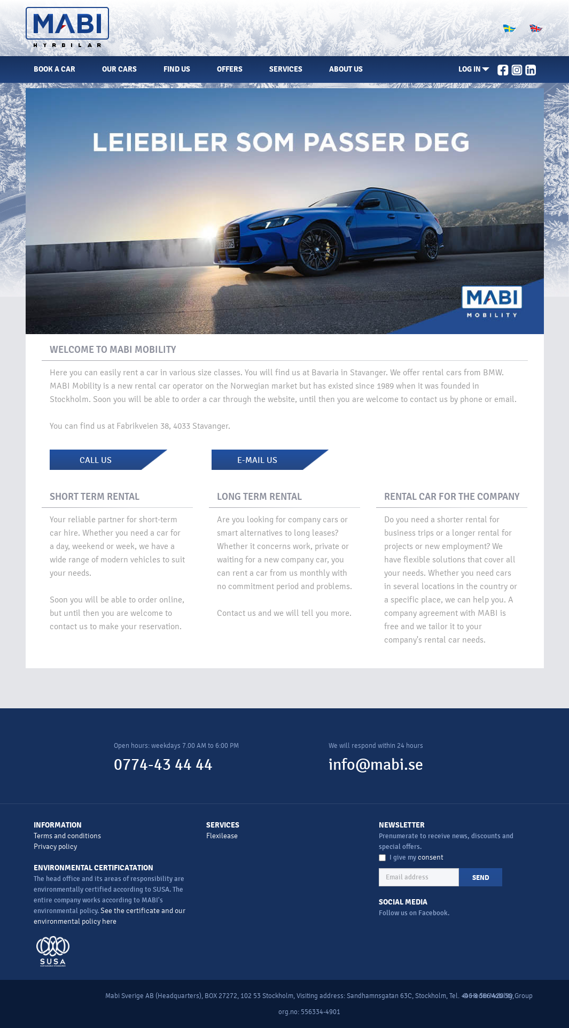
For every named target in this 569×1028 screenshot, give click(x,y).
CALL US (96, 460)
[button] (473, 69)
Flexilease (222, 836)
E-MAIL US (257, 460)
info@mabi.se (376, 764)
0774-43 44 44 (163, 764)
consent (430, 857)
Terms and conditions (67, 836)
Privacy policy (55, 847)
